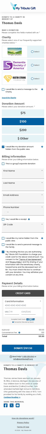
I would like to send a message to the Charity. (21, 90)
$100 (23, 121)
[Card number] (23, 306)
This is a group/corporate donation (20, 163)
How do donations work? (23, 418)
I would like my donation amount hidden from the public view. (20, 147)
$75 (23, 113)
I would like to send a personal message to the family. (24, 245)
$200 (23, 130)
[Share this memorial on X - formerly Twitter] (11, 405)
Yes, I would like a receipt (16, 219)
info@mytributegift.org (23, 359)
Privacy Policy (23, 422)
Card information (14, 301)
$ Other (23, 138)
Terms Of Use (23, 427)
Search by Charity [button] (9, 98)
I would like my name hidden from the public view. (22, 239)
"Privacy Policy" (15, 262)
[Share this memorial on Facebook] (5, 405)
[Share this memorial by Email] (17, 405)
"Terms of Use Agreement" (30, 259)
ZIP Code (8, 224)
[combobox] (6, 212)
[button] (42, 91)
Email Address (11, 195)
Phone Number (11, 207)
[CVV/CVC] (28, 311)
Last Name (9, 183)
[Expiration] (12, 311)
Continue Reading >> (12, 397)
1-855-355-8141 (28, 357)
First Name (9, 170)
